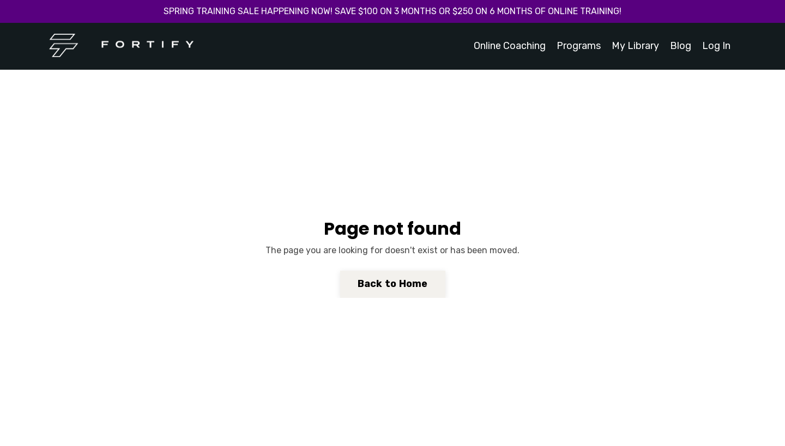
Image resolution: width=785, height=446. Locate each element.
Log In (716, 46)
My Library (635, 46)
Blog (680, 46)
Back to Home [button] (393, 284)
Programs (579, 46)
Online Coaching (510, 46)
